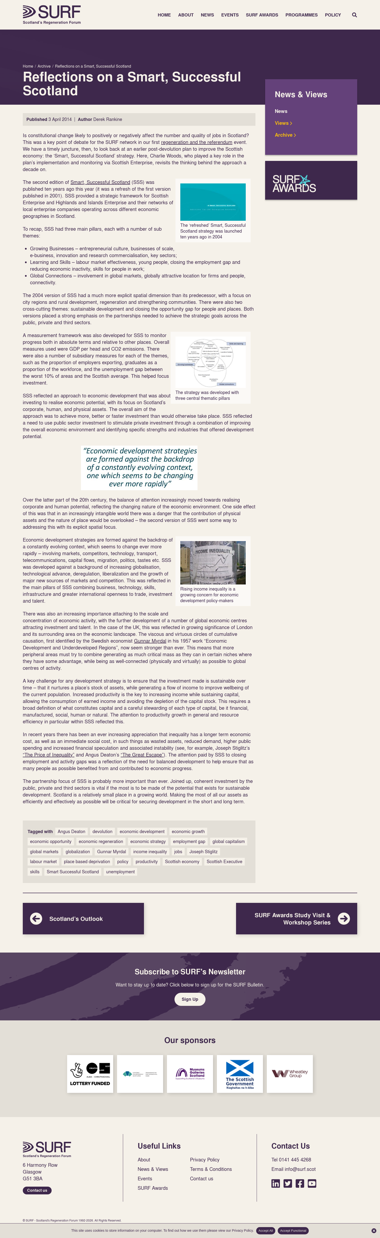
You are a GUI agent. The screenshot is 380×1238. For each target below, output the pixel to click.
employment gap (189, 841)
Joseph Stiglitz (204, 852)
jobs (178, 852)
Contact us (37, 1190)
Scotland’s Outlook (83, 918)
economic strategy (148, 841)
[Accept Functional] (374, 1230)
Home (52, 15)
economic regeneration (101, 841)
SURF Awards (262, 15)
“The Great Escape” (142, 754)
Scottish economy (182, 862)
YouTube (312, 1183)
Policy (333, 15)
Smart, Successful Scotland (100, 182)
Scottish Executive (224, 862)
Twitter (288, 1183)
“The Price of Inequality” (48, 754)
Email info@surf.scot (293, 1169)
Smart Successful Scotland (73, 872)
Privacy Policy (205, 1159)
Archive (284, 135)
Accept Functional (293, 1230)
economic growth (188, 831)
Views (282, 123)
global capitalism (229, 841)
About (186, 15)
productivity (147, 862)
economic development (142, 831)
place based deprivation (87, 862)
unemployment (120, 872)
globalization (78, 852)
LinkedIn (275, 1183)
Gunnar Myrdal (150, 640)
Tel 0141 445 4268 (291, 1159)
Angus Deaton (71, 831)
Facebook (300, 1183)
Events (230, 15)
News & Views (153, 1169)
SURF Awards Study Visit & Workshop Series (296, 918)
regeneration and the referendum (196, 142)
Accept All (266, 1230)
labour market (43, 862)
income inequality (150, 852)
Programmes (301, 15)
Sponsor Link (90, 1074)
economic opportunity (50, 841)
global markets (44, 852)
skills (35, 872)
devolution (102, 831)
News (207, 15)
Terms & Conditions (211, 1169)
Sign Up (190, 999)
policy (122, 862)
